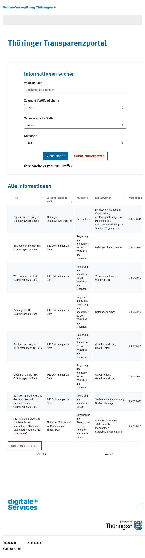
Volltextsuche (33, 82)
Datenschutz (35, 542)
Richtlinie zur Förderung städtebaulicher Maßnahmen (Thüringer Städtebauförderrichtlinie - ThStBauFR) (27, 426)
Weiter (109, 454)
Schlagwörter (103, 197)
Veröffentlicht (137, 197)
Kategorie (30, 135)
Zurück (41, 454)
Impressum (10, 542)
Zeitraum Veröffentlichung (41, 100)
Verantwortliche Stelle (38, 118)
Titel (16, 197)
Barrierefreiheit (12, 548)
